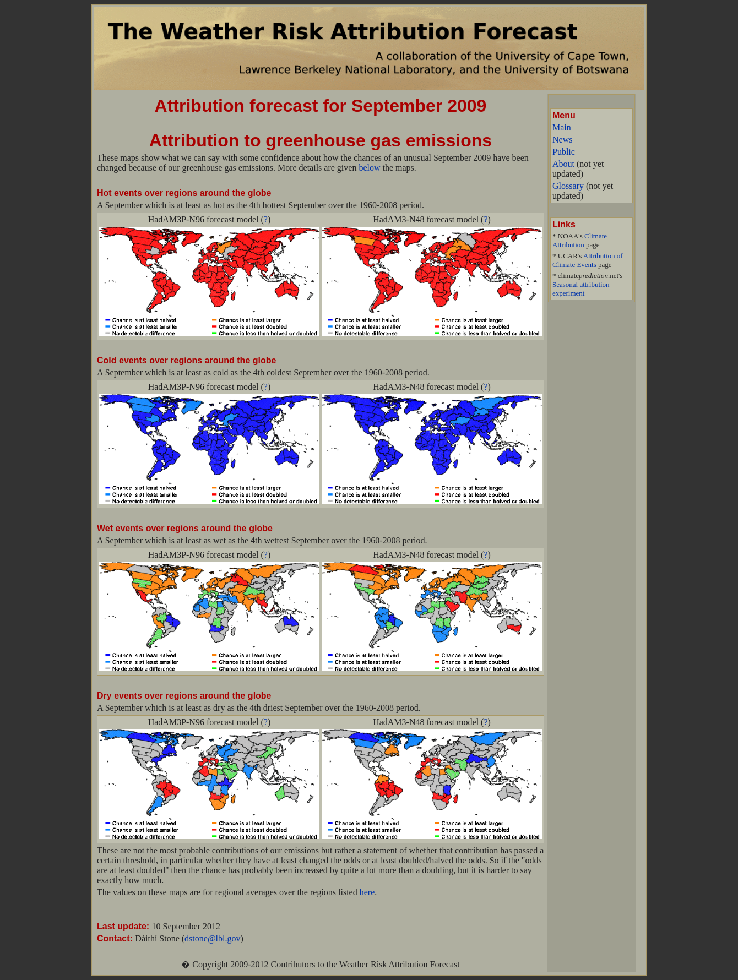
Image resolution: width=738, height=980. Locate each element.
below (369, 167)
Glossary (568, 185)
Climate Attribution (579, 240)
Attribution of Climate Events (587, 260)
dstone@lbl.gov (212, 938)
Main (561, 127)
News (562, 139)
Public (563, 151)
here (367, 892)
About (563, 163)
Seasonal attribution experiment (581, 288)
